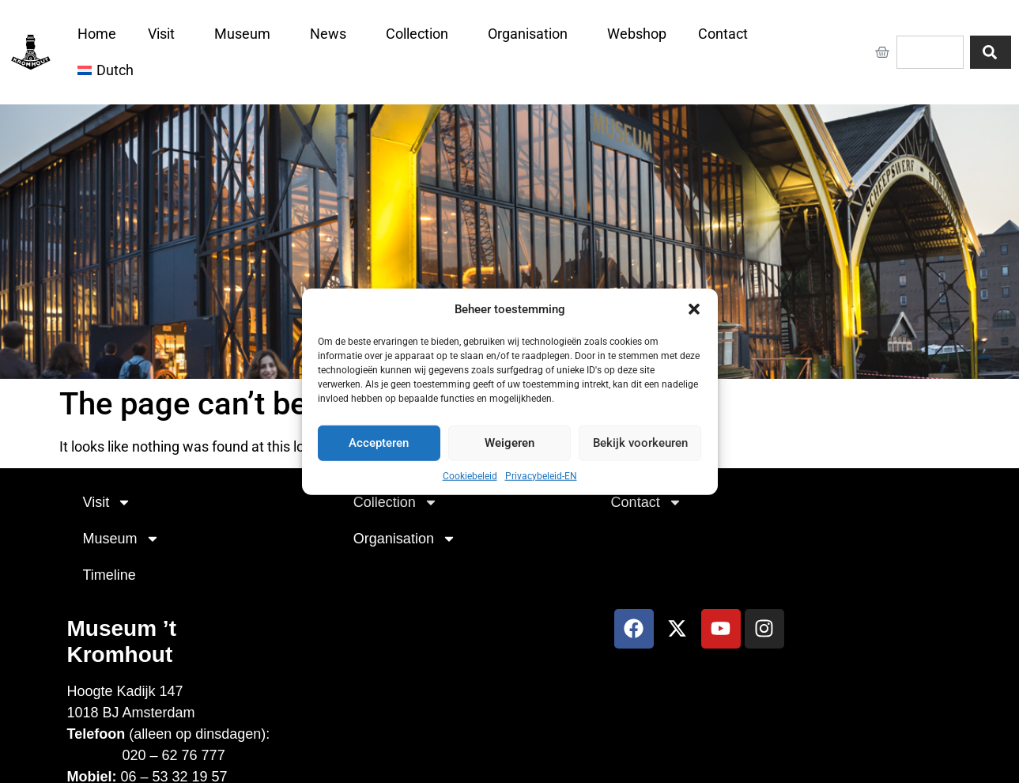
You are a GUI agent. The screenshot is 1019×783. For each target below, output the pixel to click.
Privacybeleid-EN (541, 475)
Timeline (109, 575)
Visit (165, 33)
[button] (694, 309)
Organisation (532, 33)
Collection (421, 33)
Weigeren (509, 443)
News (332, 33)
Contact (727, 33)
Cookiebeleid (470, 475)
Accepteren (379, 443)
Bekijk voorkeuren (640, 443)
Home (96, 33)
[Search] (990, 52)
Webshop (636, 33)
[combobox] (930, 52)
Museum (246, 33)
